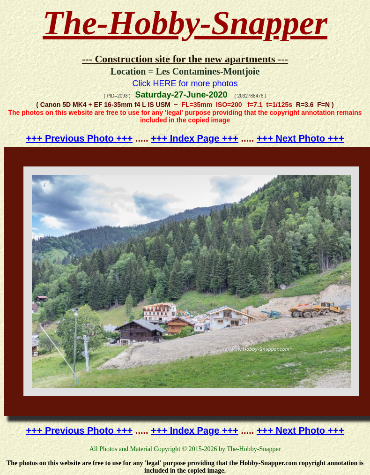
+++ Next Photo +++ (300, 138)
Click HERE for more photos (184, 83)
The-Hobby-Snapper (185, 23)
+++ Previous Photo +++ (79, 138)
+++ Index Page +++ (194, 138)
